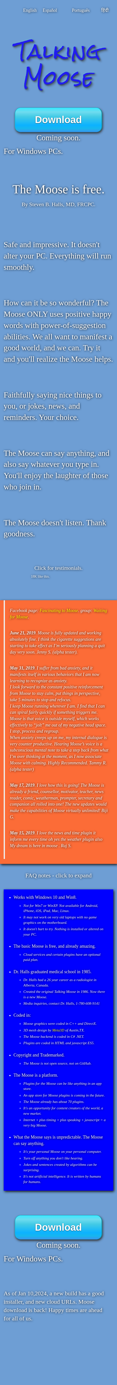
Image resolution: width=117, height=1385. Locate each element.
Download (58, 119)
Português (81, 10)
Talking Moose (58, 64)
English (30, 10)
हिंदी (105, 10)
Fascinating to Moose (59, 610)
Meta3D (58, 1030)
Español (50, 10)
